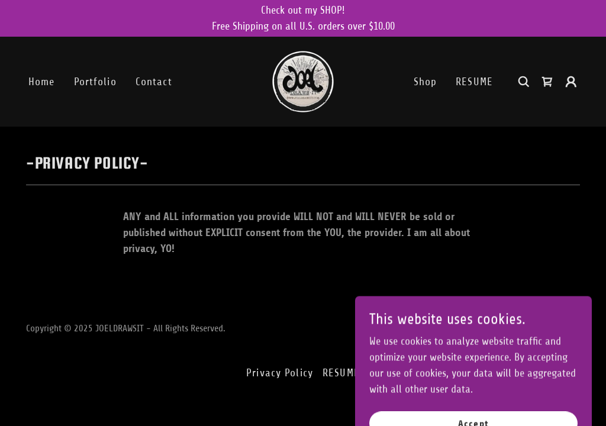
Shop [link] (425, 82)
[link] (303, 81)
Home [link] (41, 82)
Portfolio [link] (95, 82)
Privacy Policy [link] (279, 373)
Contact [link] (154, 82)
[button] (571, 81)
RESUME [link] (474, 82)
